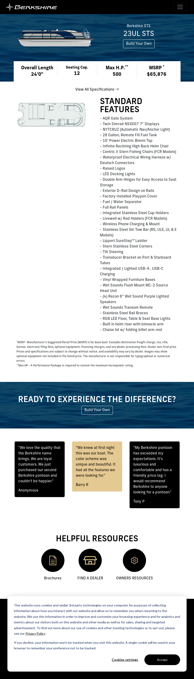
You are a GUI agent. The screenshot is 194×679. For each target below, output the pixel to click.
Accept (162, 660)
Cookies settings (125, 660)
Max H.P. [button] (117, 68)
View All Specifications (97, 90)
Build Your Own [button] (139, 44)
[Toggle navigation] (180, 7)
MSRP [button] (156, 68)
